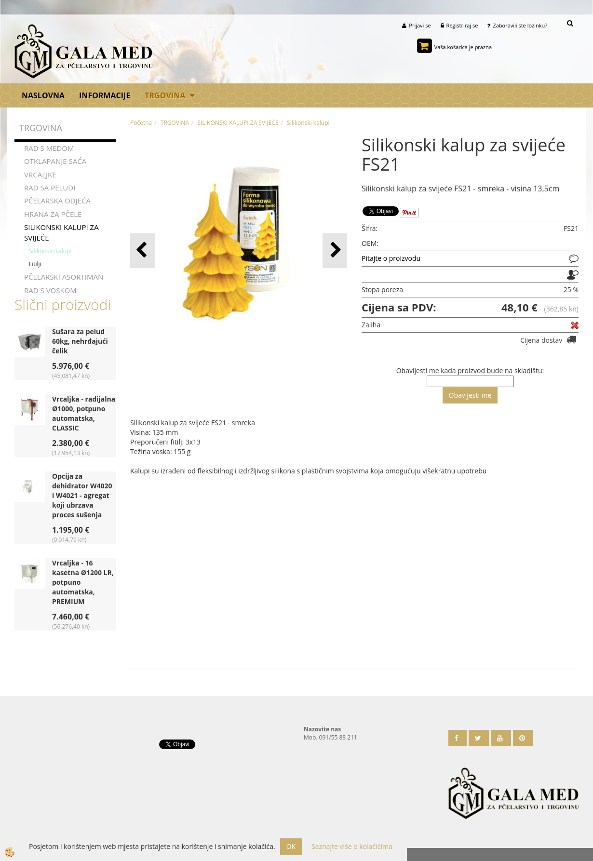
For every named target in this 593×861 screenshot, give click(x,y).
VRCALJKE (40, 174)
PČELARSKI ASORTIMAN (63, 277)
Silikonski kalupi (50, 251)
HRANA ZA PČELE (52, 214)
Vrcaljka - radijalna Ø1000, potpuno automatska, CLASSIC (83, 413)
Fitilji (35, 264)
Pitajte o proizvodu (391, 258)
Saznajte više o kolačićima (351, 846)
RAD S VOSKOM (50, 290)
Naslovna (43, 95)
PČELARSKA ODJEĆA (57, 200)
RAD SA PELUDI (49, 187)
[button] (335, 250)
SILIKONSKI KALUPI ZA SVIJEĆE (61, 232)
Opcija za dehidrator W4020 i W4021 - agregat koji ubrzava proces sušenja (82, 495)
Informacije (104, 95)
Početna (141, 123)
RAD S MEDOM (49, 148)
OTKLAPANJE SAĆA (55, 161)
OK (291, 846)
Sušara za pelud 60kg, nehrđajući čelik (80, 341)
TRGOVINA (165, 95)
